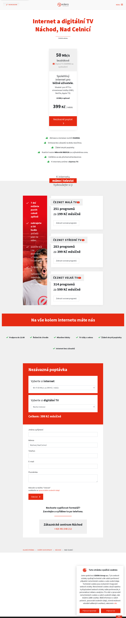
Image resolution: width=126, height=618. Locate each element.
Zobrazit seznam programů (66, 223)
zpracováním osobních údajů (49, 490)
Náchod (58, 550)
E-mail (31, 461)
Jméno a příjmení (35, 429)
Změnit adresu (63, 38)
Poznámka (33, 472)
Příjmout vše (110, 611)
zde (115, 603)
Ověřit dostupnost (44, 550)
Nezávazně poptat (63, 121)
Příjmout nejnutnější (89, 611)
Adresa (31, 440)
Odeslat (35, 497)
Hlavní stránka (28, 550)
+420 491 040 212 (63, 528)
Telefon (31, 451)
